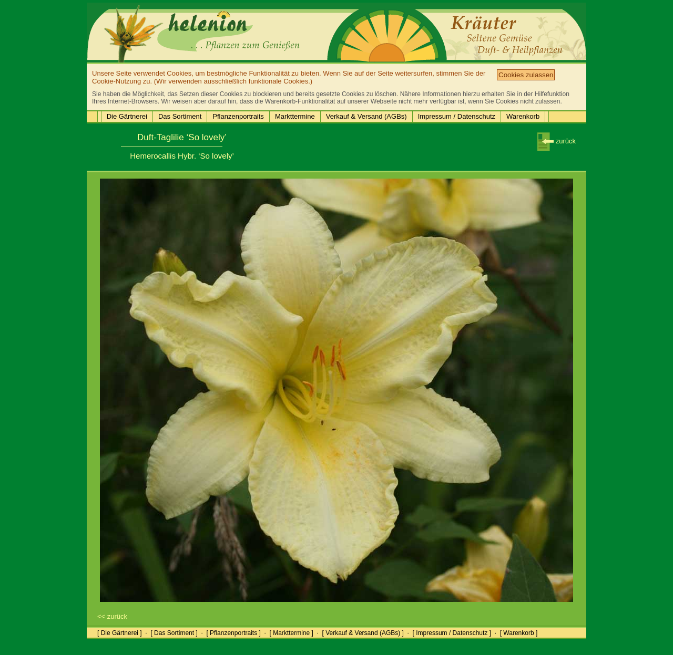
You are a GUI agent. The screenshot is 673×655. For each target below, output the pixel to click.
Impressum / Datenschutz (456, 116)
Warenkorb (522, 116)
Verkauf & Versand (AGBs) (366, 116)
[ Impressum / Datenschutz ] (452, 633)
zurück (556, 141)
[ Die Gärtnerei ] (119, 633)
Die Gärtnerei (127, 116)
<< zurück (112, 616)
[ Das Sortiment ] (173, 633)
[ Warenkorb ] (519, 633)
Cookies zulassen (525, 75)
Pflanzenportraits (238, 116)
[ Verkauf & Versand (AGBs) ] (363, 633)
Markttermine (295, 116)
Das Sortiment (179, 116)
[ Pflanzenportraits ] (233, 633)
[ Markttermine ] (291, 633)
